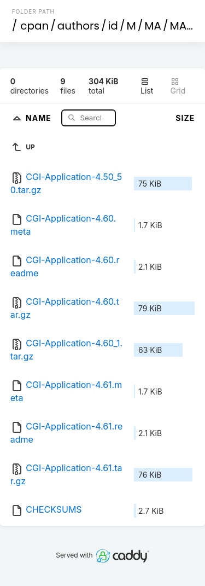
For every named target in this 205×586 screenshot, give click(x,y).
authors (78, 25)
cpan (34, 25)
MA (152, 25)
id (113, 25)
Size (185, 118)
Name (40, 117)
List (146, 86)
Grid (178, 86)
